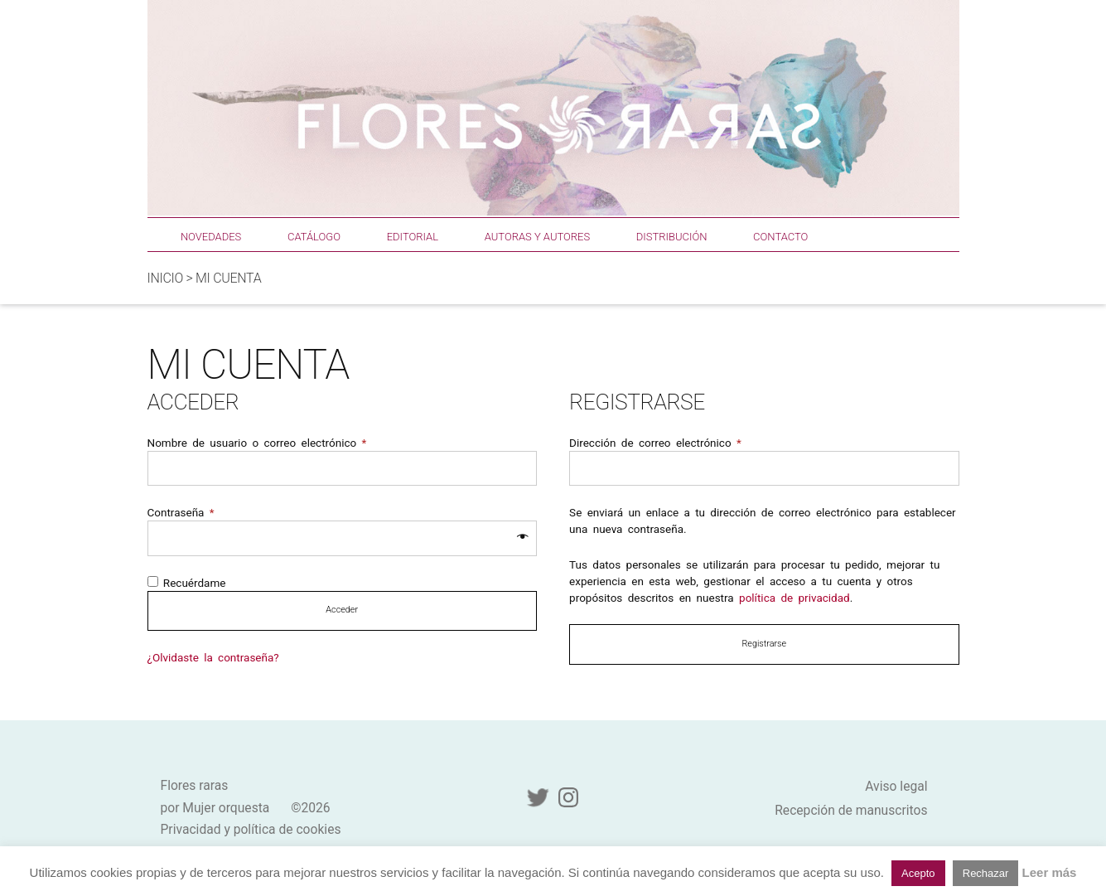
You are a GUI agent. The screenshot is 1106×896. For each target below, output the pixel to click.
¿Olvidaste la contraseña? (213, 657)
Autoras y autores (537, 236)
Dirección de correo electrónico (655, 442)
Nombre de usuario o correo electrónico (257, 442)
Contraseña (181, 512)
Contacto (780, 236)
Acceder (342, 609)
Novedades (211, 236)
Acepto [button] (918, 873)
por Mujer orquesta (215, 808)
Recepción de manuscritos (851, 810)
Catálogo (313, 236)
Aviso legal (896, 786)
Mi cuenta (228, 278)
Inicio (165, 278)
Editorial (412, 236)
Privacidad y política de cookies (251, 829)
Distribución (672, 236)
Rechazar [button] (986, 873)
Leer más (1049, 872)
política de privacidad (794, 597)
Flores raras (195, 785)
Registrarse (763, 643)
